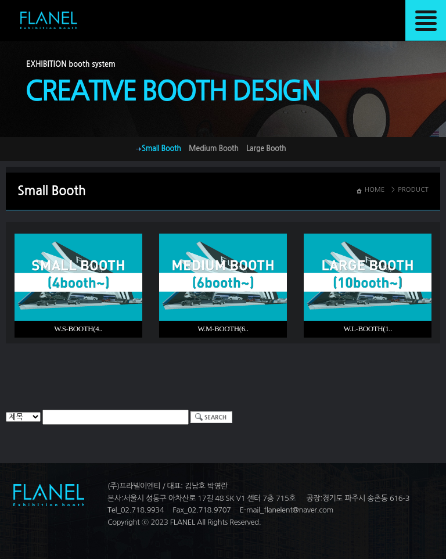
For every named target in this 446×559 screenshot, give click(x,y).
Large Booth (266, 148)
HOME (375, 190)
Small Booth (161, 148)
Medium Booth (214, 148)
